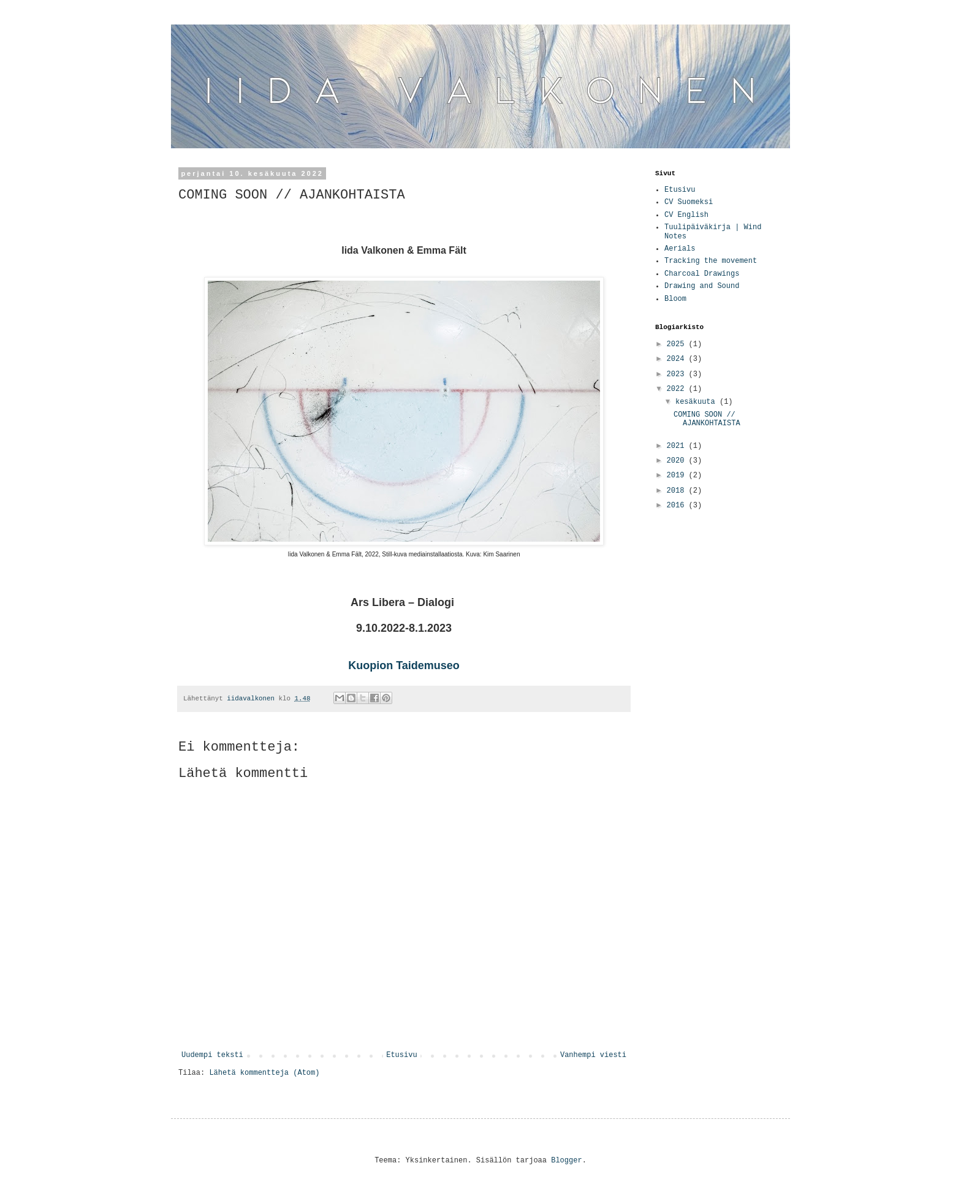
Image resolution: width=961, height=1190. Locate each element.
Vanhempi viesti (593, 1055)
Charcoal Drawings (701, 274)
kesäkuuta (697, 402)
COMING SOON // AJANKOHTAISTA (707, 419)
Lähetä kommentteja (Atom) (264, 1073)
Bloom (675, 299)
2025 (678, 344)
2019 (678, 475)
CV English (686, 215)
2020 (678, 461)
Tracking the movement (710, 261)
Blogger (566, 1160)
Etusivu (401, 1055)
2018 (678, 491)
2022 (678, 389)
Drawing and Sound (701, 286)
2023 (678, 374)
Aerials (679, 248)
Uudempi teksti (212, 1055)
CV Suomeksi (688, 202)
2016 (678, 505)
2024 (678, 359)
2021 (678, 446)
